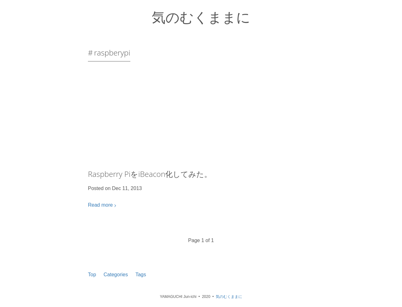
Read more (100, 205)
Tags (140, 274)
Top (92, 274)
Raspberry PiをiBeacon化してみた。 (150, 174)
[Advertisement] (201, 118)
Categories (116, 274)
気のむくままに (201, 17)
